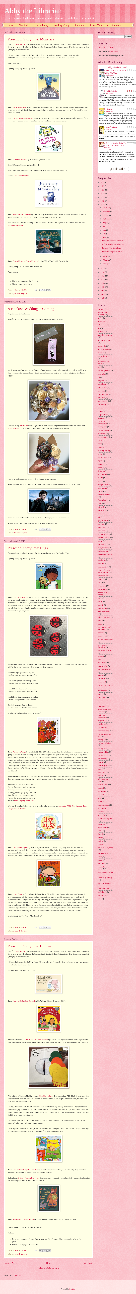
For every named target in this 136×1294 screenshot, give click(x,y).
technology (102, 824)
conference (102, 434)
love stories (102, 586)
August (105, 223)
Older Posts (87, 1263)
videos (100, 860)
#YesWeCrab (20, 44)
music (100, 624)
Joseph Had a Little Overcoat (23, 1219)
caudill (100, 411)
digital (100, 461)
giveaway (101, 514)
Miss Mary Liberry (46, 1096)
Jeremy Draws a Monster (22, 214)
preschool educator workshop (104, 711)
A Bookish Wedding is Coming (31, 309)
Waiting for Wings (19, 752)
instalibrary (102, 560)
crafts (100, 444)
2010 (102, 287)
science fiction (103, 785)
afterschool (102, 325)
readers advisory (103, 731)
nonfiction (101, 663)
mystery (100, 633)
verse (100, 857)
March (105, 256)
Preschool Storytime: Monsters (31, 39)
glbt (99, 517)
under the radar (103, 853)
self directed (102, 791)
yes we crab (102, 895)
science (100, 776)
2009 (102, 291)
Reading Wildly (61, 25)
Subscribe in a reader (105, 47)
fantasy (100, 491)
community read (103, 430)
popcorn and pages (104, 701)
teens (99, 831)
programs (101, 721)
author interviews (104, 349)
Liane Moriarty (109, 93)
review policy (102, 759)
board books (102, 384)
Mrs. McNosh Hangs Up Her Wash (25, 1170)
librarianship (102, 567)
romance (101, 762)
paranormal (102, 682)
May (104, 234)
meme (100, 601)
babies (100, 353)
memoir (100, 605)
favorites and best (104, 495)
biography (101, 374)
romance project (103, 765)
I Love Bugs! (17, 894)
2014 (102, 272)
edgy (99, 481)
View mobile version (49, 1268)
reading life (102, 740)
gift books (101, 507)
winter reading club (104, 883)
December (106, 208)
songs (100, 798)
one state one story (104, 670)
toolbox (100, 841)
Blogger (72, 1289)
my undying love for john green (105, 628)
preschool (16, 293)
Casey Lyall (109, 129)
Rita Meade (24, 426)
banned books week (105, 356)
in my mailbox (103, 548)
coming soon (102, 427)
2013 (102, 276)
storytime (24, 293)
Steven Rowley (109, 111)
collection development (102, 423)
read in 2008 (102, 727)
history (100, 541)
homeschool (102, 544)
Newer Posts (10, 1263)
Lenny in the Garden (20, 597)
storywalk (101, 815)
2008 (102, 294)
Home (10, 25)
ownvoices (101, 678)
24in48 (100, 309)
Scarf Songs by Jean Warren (24, 801)
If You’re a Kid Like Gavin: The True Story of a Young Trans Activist (115, 145)
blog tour (101, 381)
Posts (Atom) (18, 1275)
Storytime (79, 25)
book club (101, 391)
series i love (102, 795)
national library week (105, 640)
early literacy (102, 474)
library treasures (103, 576)
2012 (102, 279)
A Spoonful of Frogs (111, 127)
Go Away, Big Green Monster (22, 118)
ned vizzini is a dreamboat (103, 646)
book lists (101, 398)
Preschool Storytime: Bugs (28, 548)
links (99, 582)
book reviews (102, 401)
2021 (102, 186)
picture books (102, 691)
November (106, 211)
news (99, 659)
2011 (102, 283)
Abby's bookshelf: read (117, 67)
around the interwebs (105, 335)
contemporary (103, 437)
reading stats (102, 748)
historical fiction (103, 538)
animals (100, 332)
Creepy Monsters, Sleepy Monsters (25, 261)
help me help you (104, 534)
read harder (102, 724)
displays (101, 468)
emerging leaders (104, 485)
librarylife (101, 579)
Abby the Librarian (33, 11)
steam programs (103, 805)
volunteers (101, 863)
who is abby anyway (20, 533)
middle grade (102, 608)
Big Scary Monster (19, 107)
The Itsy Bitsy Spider (20, 847)
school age (101, 772)
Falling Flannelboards (15, 225)
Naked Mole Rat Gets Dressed (24, 1001)
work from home (104, 889)
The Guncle (108, 109)
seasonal (101, 788)
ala (99, 328)
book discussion (103, 394)
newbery (101, 656)
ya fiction (101, 892)
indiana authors (103, 551)
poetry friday (102, 697)
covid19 (100, 440)
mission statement (104, 617)
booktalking (102, 404)
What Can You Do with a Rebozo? (35, 1040)
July (104, 226)
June (104, 230)
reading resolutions (104, 743)
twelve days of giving (105, 848)
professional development (102, 716)
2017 (102, 201)
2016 (102, 205)
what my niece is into (105, 872)
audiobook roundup (104, 340)
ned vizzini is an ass (105, 650)
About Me (24, 25)
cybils (100, 454)
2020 (102, 190)
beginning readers (104, 370)
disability (101, 464)
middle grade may (104, 612)
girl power (101, 510)
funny (100, 504)
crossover (101, 447)
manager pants (103, 589)
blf (99, 377)
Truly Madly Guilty (111, 91)
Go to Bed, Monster (20, 160)
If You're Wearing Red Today (28, 1178)
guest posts (102, 527)
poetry (100, 694)
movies (100, 621)
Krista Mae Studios (15, 428)
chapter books (103, 415)
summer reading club (105, 819)
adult (99, 318)
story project (102, 808)
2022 (102, 183)
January (105, 264)
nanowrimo (102, 636)
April (105, 237)
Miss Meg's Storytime (21, 176)
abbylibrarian (114, 52)
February (106, 260)
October (106, 215)
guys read (101, 531)
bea (99, 367)
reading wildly (103, 752)
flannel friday (102, 500)
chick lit (101, 418)
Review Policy (41, 25)
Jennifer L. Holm (110, 75)
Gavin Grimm (109, 150)
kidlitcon (101, 563)
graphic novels (103, 521)
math (99, 598)
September (106, 219)
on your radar (102, 666)
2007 (102, 298)
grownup (101, 524)
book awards (102, 387)
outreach (101, 675)
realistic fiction (103, 755)
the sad (100, 834)
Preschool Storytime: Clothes (30, 946)
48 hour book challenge (102, 314)
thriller (100, 838)
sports (100, 802)
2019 (102, 194)
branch (100, 408)
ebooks (100, 478)
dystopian (101, 471)
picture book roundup (105, 685)
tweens (100, 844)
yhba (99, 899)
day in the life (102, 457)
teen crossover (103, 827)
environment (102, 488)
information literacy (105, 554)
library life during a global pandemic (104, 571)
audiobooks (102, 346)
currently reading (104, 451)
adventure (101, 321)
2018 (102, 197)
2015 (102, 268)
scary (100, 769)
